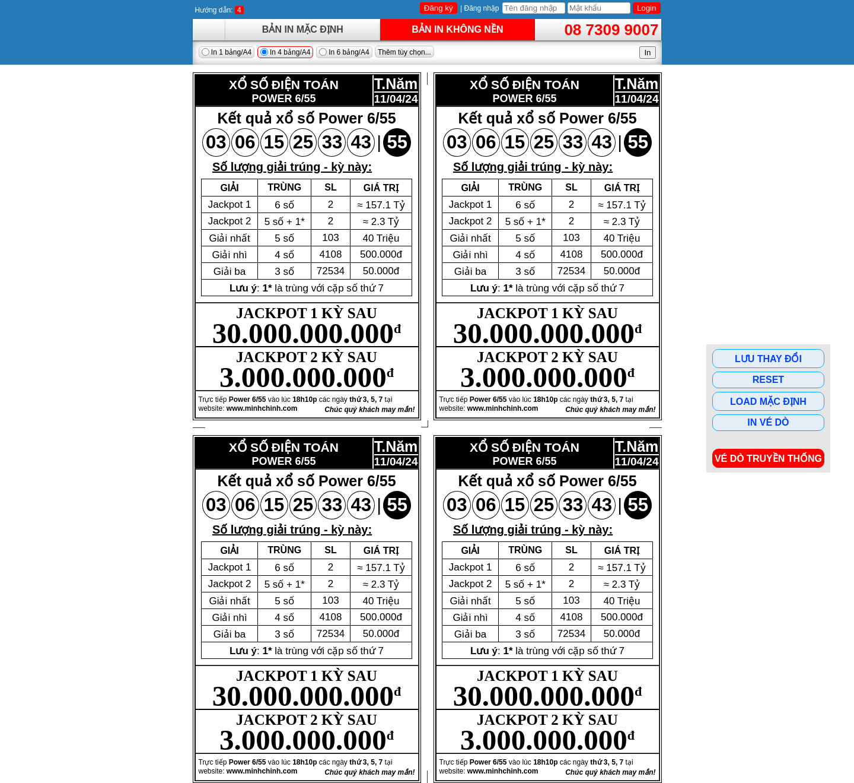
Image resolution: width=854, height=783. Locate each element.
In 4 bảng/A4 (285, 52)
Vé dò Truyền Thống (768, 459)
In (647, 52)
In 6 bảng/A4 (344, 52)
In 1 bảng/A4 (227, 52)
